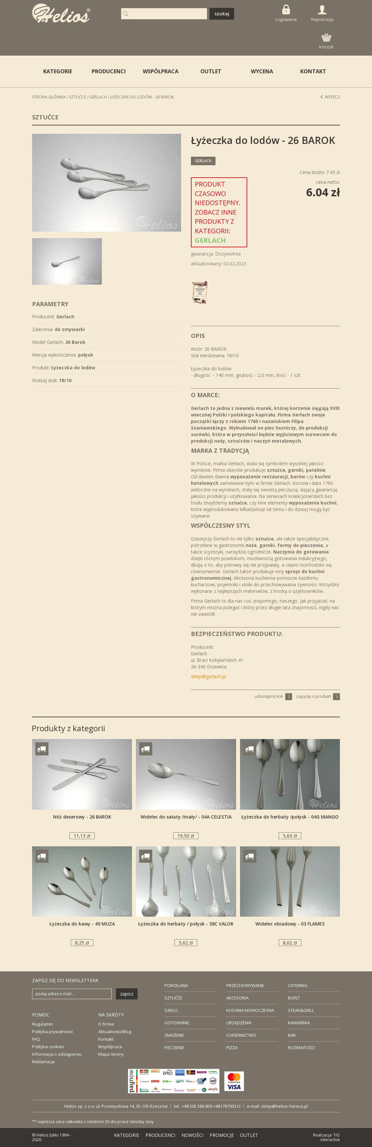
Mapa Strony (111, 1054)
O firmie (106, 1024)
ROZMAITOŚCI (301, 1047)
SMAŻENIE (174, 1035)
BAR (292, 1035)
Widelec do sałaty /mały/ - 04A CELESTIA (186, 817)
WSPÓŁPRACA (160, 71)
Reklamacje (43, 1062)
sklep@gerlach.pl (208, 676)
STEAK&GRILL (301, 1010)
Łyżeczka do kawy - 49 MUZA (82, 924)
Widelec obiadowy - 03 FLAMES (290, 924)
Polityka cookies (48, 1047)
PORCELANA (176, 985)
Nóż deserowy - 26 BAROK (82, 817)
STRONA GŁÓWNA (49, 97)
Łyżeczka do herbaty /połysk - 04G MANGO (290, 817)
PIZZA (232, 1047)
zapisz (126, 994)
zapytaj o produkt (318, 696)
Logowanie (286, 13)
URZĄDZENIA (238, 1023)
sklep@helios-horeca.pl (284, 1106)
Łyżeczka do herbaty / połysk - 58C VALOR (185, 924)
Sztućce (77, 97)
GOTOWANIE (176, 1023)
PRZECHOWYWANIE (245, 985)
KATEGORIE (126, 1135)
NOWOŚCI (192, 1135)
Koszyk (326, 41)
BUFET (294, 998)
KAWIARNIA (299, 1023)
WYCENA (262, 71)
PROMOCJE (222, 1135)
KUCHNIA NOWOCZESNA (250, 1010)
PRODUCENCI (109, 71)
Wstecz (330, 97)
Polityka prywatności (52, 1031)
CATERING (297, 985)
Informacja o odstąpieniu (57, 1054)
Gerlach (98, 97)
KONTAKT (313, 71)
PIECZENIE (174, 1047)
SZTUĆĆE (173, 998)
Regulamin (42, 1024)
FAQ (36, 1039)
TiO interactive (330, 1137)
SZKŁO (171, 1010)
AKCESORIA (237, 998)
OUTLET (210, 71)
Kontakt (106, 1039)
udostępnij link (273, 696)
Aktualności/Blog (114, 1031)
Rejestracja (322, 13)
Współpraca (110, 1047)
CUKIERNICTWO (241, 1035)
